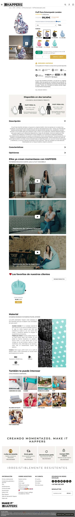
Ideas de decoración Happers (9, 496)
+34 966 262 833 (58, 484)
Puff (53, 391)
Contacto (20, 481)
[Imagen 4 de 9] (59, 383)
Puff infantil (27, 408)
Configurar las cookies (13, 515)
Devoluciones (5, 490)
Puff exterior (56, 408)
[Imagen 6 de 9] (30, 400)
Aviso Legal (21, 483)
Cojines (25, 391)
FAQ (3, 484)
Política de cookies (23, 487)
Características (16, 147)
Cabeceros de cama (15, 391)
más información (10, 459)
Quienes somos (22, 479)
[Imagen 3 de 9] (45, 383)
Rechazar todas (68, 514)
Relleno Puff (5, 492)
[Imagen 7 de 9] (45, 400)
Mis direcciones (39, 485)
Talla (59, 25)
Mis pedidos (38, 481)
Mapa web (4, 498)
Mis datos (37, 483)
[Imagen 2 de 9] (30, 383)
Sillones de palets (14, 408)
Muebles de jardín (43, 391)
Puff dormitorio (14, 425)
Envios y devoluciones (7, 479)
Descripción (15, 121)
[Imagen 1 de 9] (16, 383)
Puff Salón (41, 408)
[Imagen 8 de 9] (59, 400)
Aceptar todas (57, 514)
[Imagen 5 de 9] (16, 400)
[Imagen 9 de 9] (16, 417)
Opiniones (46, 14)
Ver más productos (59, 279)
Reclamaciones (6, 486)
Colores (37, 28)
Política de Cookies (10, 514)
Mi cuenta (37, 479)
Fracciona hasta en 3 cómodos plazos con (48, 21)
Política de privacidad (23, 485)
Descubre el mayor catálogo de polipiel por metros (25, 493)
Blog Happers (5, 494)
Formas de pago (6, 488)
